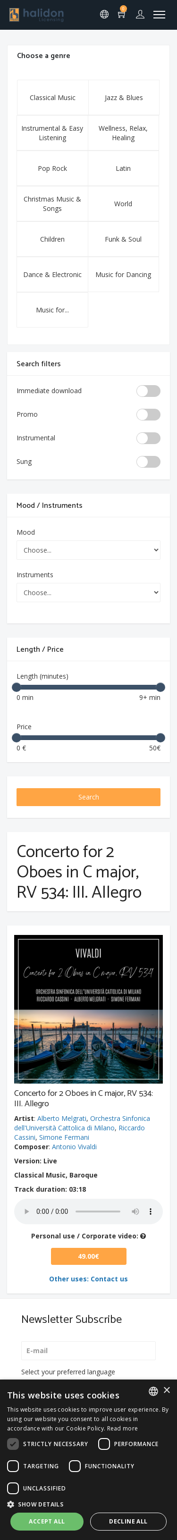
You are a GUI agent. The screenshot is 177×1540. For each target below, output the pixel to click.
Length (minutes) (42, 676)
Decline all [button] (128, 1521)
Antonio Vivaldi (74, 1146)
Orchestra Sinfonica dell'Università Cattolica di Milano (82, 1123)
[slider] (16, 687)
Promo (27, 414)
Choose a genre (43, 56)
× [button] (166, 1390)
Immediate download (49, 390)
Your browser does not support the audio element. (88, 1211)
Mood (26, 532)
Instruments (35, 574)
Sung (24, 461)
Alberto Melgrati (61, 1118)
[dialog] (88, 1460)
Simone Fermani (64, 1137)
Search (88, 796)
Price (24, 726)
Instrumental (36, 437)
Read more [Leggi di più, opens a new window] (122, 1428)
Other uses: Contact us (88, 1278)
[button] (88, 1503)
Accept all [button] (47, 1521)
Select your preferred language (68, 1371)
